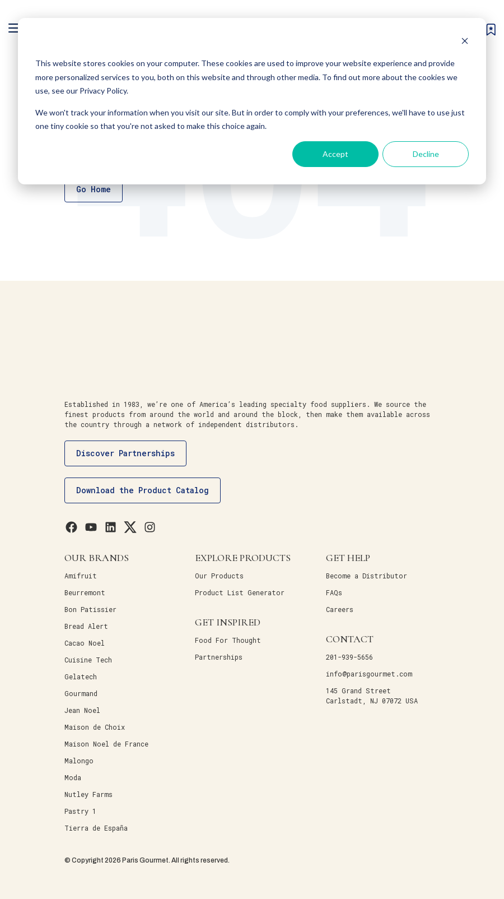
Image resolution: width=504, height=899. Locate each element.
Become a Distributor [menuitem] (366, 575)
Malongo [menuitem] (79, 760)
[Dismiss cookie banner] (465, 42)
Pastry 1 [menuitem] (80, 811)
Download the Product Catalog (142, 490)
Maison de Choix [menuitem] (94, 726)
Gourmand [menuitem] (80, 693)
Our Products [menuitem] (219, 575)
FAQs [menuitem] (334, 592)
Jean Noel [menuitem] (82, 710)
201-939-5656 (349, 656)
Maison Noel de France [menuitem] (106, 743)
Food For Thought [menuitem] (228, 640)
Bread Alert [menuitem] (86, 626)
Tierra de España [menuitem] (96, 827)
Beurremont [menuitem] (84, 592)
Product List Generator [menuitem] (239, 592)
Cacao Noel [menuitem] (84, 642)
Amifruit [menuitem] (80, 575)
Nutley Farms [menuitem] (88, 794)
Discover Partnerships (125, 453)
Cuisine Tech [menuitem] (88, 659)
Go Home (93, 189)
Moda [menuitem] (72, 777)
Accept (335, 154)
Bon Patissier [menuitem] (90, 609)
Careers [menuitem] (339, 609)
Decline (426, 154)
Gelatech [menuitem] (80, 676)
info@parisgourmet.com (369, 673)
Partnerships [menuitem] (218, 656)
